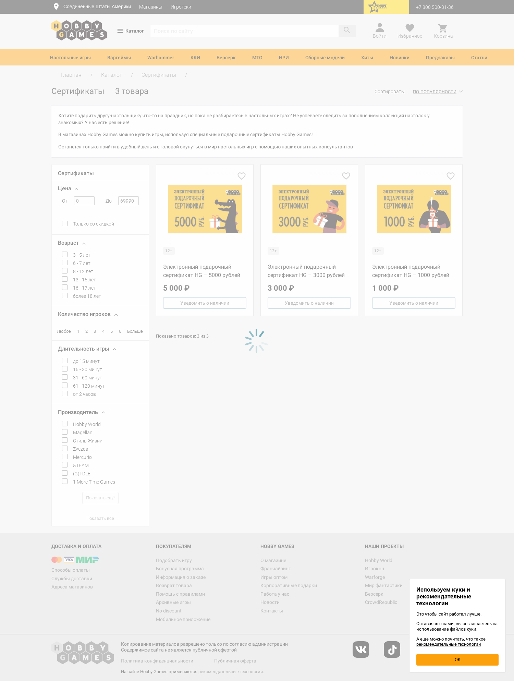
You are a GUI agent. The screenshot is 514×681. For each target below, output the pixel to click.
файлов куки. (463, 629)
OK (458, 659)
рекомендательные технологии (448, 644)
